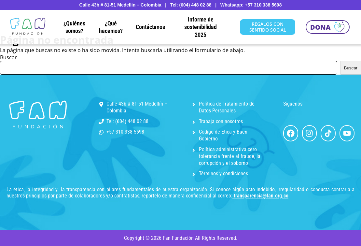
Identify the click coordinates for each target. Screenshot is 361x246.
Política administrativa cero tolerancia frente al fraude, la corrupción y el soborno (229, 156)
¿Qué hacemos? (111, 27)
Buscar (8, 57)
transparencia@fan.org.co (261, 196)
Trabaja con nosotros (221, 121)
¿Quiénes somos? (74, 27)
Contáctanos (150, 26)
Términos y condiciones (223, 173)
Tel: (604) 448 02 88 (127, 121)
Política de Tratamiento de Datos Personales (227, 107)
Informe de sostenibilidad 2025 (200, 27)
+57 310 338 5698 (125, 132)
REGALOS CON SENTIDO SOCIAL (267, 27)
